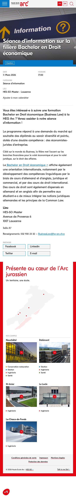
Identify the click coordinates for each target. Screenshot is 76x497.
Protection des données (38, 461)
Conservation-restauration (18, 367)
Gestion (11, 370)
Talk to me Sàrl (63, 469)
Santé (10, 375)
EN (65, 3)
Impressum (43, 458)
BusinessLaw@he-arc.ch (50, 234)
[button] (4, 3)
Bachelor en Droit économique (25, 165)
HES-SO (29, 470)
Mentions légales (58, 458)
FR (60, 3)
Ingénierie (12, 372)
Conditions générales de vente (23, 458)
